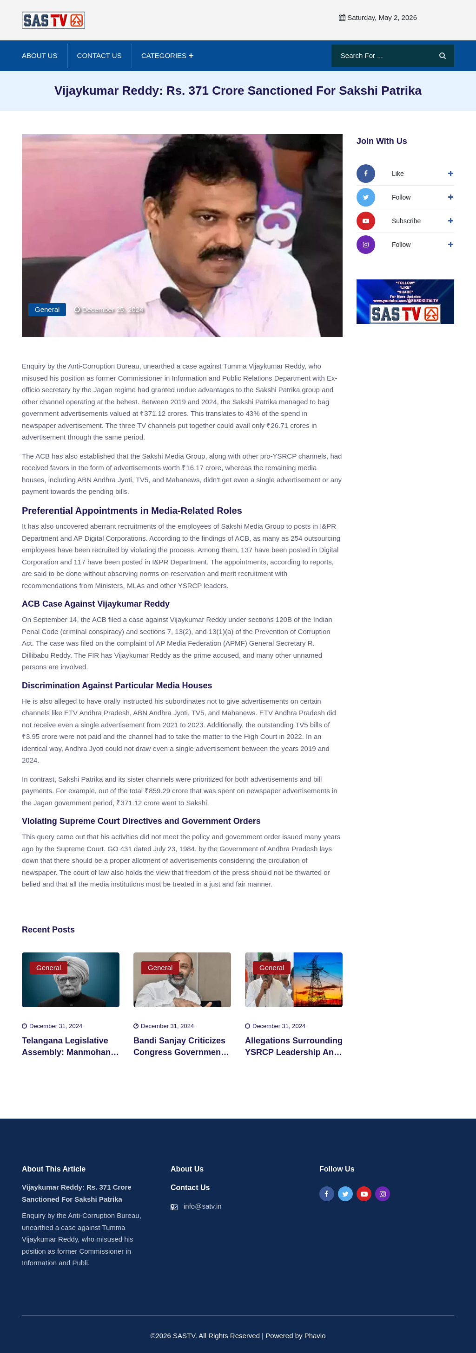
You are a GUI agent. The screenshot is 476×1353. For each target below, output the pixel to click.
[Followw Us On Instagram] (383, 244)
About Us (39, 55)
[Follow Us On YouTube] (389, 220)
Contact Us (99, 55)
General (47, 309)
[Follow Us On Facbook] (380, 173)
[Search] (442, 56)
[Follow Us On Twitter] (383, 197)
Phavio (315, 1335)
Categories (163, 55)
